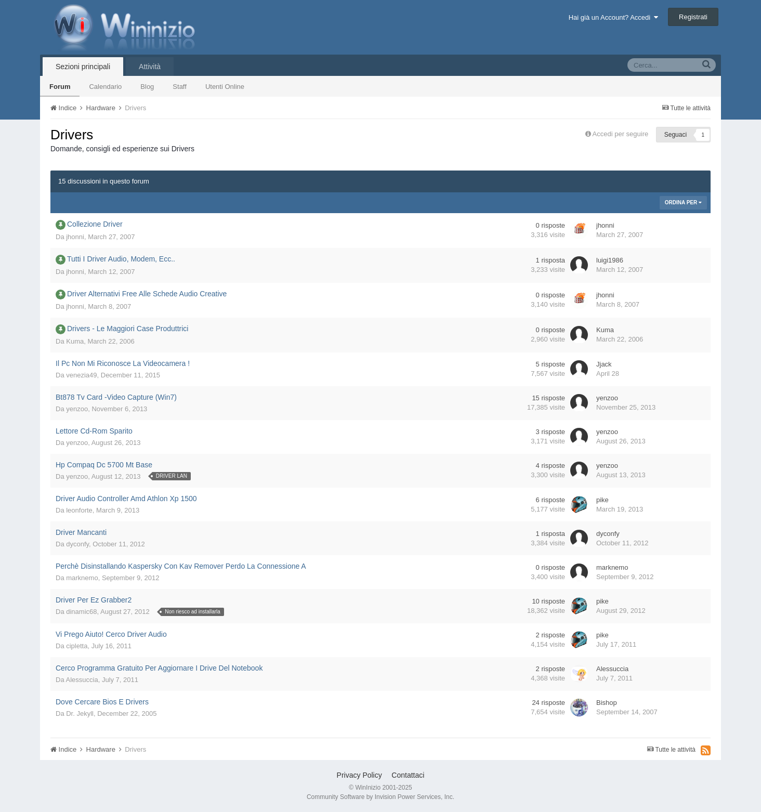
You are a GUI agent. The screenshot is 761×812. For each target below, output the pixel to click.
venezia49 (81, 375)
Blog (147, 86)
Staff (180, 86)
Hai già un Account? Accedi (614, 17)
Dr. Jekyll (80, 713)
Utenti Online (224, 86)
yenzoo (77, 409)
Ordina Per (683, 202)
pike (602, 500)
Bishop (606, 702)
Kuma (75, 341)
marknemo (82, 578)
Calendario (105, 86)
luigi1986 (609, 260)
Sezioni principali (83, 66)
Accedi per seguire (621, 134)
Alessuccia (82, 680)
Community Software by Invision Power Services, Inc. (380, 797)
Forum (59, 86)
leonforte (79, 510)
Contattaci (407, 775)
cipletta (76, 646)
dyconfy (77, 544)
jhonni (75, 237)
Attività (150, 66)
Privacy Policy (359, 775)
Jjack (604, 364)
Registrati (693, 17)
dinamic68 (81, 611)
